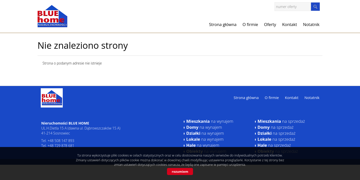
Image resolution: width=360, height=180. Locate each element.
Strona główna (222, 24)
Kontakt (289, 24)
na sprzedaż (281, 121)
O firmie (250, 24)
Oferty (270, 24)
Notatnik (311, 24)
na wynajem (209, 121)
